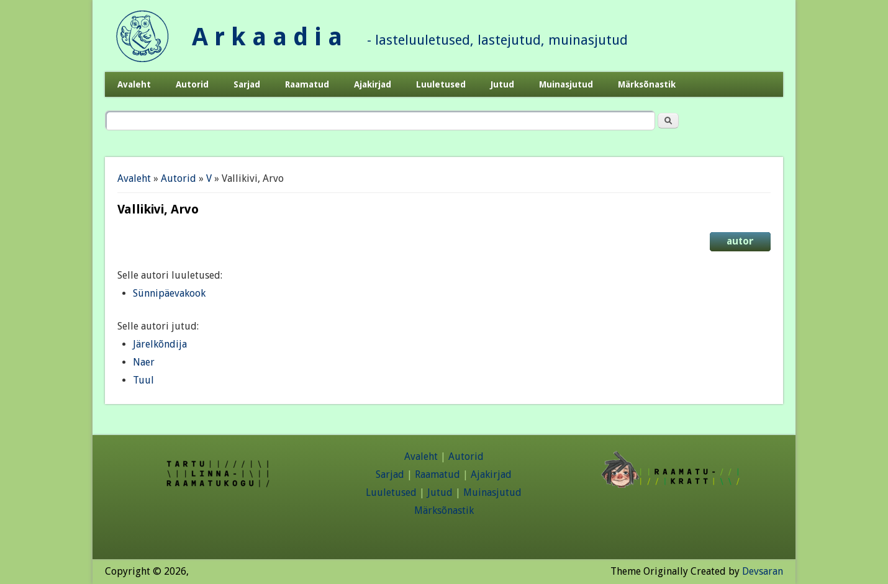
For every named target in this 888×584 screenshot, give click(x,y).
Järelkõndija (160, 344)
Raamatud (307, 84)
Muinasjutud (566, 84)
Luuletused (441, 84)
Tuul (143, 380)
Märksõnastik (647, 84)
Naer (144, 362)
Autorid (192, 84)
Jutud (502, 84)
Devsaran (762, 571)
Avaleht (134, 84)
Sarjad (246, 84)
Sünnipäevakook (169, 293)
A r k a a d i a (267, 37)
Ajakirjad (372, 84)
